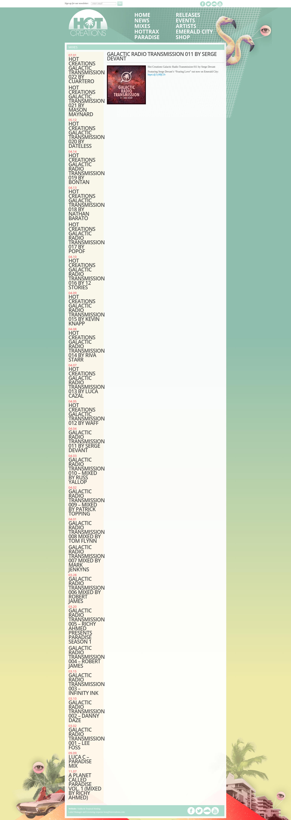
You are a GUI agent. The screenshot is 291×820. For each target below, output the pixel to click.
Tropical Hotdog (93, 808)
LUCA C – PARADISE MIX (79, 761)
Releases (188, 15)
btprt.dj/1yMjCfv (157, 74)
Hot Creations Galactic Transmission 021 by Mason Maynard (86, 101)
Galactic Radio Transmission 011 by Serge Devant (86, 441)
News (141, 20)
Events (185, 20)
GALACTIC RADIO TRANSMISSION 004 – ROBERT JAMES (86, 656)
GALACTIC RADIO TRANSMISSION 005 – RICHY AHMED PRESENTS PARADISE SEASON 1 (86, 626)
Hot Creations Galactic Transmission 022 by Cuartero (86, 70)
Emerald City (194, 31)
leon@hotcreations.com (114, 812)
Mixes (142, 26)
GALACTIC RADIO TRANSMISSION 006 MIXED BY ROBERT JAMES (86, 589)
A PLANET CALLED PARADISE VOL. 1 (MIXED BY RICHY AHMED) (84, 786)
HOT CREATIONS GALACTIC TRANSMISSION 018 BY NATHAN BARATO (86, 205)
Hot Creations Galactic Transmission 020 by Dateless (86, 134)
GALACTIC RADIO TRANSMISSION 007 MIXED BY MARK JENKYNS (86, 558)
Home (142, 15)
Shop (183, 37)
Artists (186, 26)
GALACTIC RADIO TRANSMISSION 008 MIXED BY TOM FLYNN (86, 531)
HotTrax (146, 31)
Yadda (80, 808)
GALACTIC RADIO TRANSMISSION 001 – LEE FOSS (86, 738)
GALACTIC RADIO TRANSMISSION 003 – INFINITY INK (86, 684)
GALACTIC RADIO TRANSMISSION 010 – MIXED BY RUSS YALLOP (86, 470)
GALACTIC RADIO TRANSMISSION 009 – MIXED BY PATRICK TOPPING (86, 502)
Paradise (147, 37)
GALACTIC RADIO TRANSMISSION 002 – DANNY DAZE (86, 711)
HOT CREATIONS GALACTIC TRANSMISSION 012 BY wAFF (86, 414)
